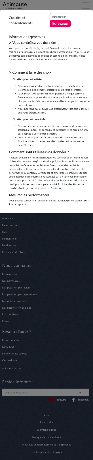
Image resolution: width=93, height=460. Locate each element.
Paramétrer (59, 16)
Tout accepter (60, 23)
